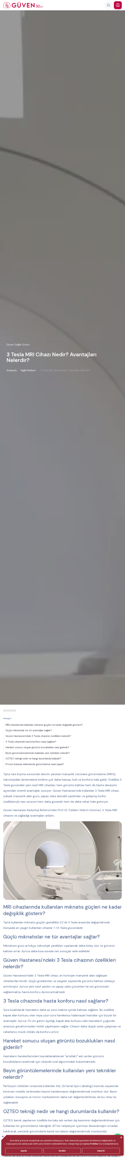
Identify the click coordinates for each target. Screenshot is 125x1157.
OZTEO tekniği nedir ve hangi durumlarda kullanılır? (33, 758)
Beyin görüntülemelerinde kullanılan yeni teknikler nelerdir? (38, 753)
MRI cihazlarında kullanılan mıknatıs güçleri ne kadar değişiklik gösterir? (44, 725)
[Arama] (108, 5)
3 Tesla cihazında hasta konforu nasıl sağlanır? (31, 741)
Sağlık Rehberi (28, 370)
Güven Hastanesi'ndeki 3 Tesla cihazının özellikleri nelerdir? (38, 736)
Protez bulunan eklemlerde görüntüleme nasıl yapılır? (35, 764)
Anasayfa (12, 370)
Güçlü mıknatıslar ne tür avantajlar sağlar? (29, 730)
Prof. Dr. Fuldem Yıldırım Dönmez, (79, 810)
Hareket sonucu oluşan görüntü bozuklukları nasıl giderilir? (37, 747)
